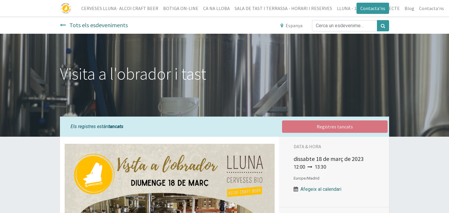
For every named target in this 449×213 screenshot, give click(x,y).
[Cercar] (383, 25)
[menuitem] (120, 8)
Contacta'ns (372, 8)
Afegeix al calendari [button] (320, 189)
